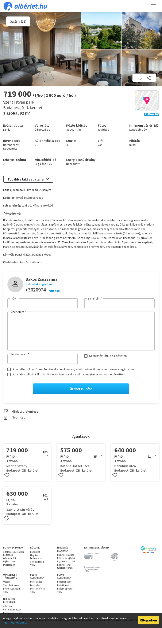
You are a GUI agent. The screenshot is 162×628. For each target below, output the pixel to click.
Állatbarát (8, 606)
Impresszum (9, 564)
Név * (14, 298)
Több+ (33, 565)
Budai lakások (64, 581)
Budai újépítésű (65, 588)
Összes (6, 581)
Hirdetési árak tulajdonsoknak (65, 566)
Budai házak (63, 585)
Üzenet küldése (81, 389)
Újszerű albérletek (12, 609)
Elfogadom (148, 620)
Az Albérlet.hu (37, 561)
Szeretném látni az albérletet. (108, 356)
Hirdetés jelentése (20, 411)
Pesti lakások (36, 581)
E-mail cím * (95, 298)
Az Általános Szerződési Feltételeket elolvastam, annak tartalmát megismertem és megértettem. (74, 369)
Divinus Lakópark (11, 588)
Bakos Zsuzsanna (41, 279)
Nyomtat (14, 417)
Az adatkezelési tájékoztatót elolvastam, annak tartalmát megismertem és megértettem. (69, 374)
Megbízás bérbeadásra (36, 557)
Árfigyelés (151, 114)
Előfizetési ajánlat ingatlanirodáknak (66, 560)
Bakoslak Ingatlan (38, 284)
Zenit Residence (11, 585)
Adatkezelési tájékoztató (9, 560)
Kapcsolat (35, 551)
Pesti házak (36, 585)
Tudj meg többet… (15, 622)
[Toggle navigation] (153, 6)
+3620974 (35, 289)
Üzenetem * (18, 312)
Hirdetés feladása (65, 554)
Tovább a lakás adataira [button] (28, 179)
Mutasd (54, 291)
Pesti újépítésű (37, 588)
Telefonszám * (20, 354)
